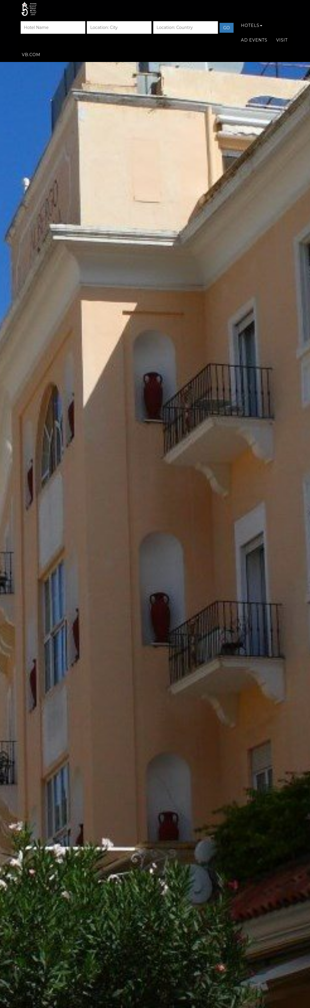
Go (226, 33)
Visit (282, 46)
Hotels (251, 31)
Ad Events (254, 46)
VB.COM (31, 60)
